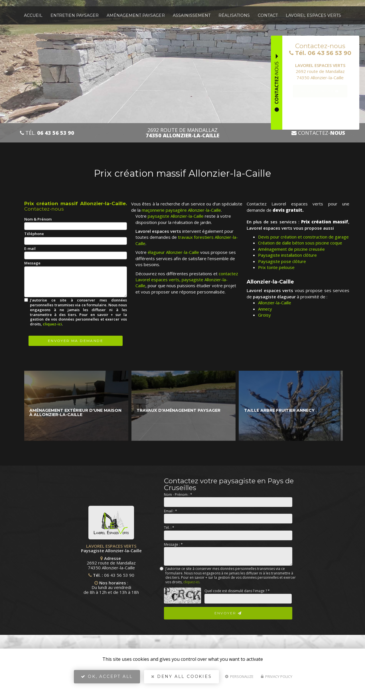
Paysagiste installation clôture (287, 255)
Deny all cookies (181, 676)
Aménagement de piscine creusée (291, 249)
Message (32, 263)
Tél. (47, 133)
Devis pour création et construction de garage (303, 237)
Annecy (265, 309)
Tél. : (169, 527)
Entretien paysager (74, 15)
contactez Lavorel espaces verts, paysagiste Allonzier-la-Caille (186, 280)
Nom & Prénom (38, 219)
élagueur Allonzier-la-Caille (173, 252)
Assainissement (191, 15)
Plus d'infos (320, 91)
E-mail (30, 248)
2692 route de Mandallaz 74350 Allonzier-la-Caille (80, 562)
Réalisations (234, 15)
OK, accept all (107, 676)
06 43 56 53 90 (89, 575)
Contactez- (318, 133)
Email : (170, 511)
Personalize (239, 676)
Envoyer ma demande (75, 341)
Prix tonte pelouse (276, 267)
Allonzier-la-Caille (274, 302)
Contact (268, 15)
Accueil (33, 15)
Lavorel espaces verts (313, 15)
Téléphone (34, 233)
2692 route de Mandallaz (182, 132)
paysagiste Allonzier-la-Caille (176, 216)
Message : (173, 544)
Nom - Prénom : (178, 494)
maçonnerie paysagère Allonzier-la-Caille (181, 210)
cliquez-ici (52, 324)
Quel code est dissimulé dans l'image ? (237, 590)
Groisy (264, 315)
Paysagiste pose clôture (282, 261)
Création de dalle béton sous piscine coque (300, 243)
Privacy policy (276, 676)
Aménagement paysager (136, 15)
